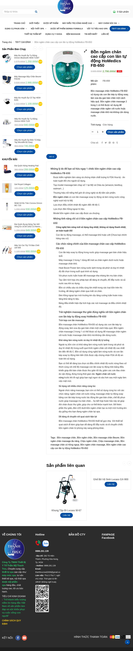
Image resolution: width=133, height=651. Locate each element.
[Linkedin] (110, 143)
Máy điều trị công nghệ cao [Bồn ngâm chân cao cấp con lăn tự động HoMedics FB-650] (77, 23)
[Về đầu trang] (127, 642)
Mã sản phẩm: (94, 82)
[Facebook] (102, 143)
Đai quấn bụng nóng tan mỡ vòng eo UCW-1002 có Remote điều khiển (28, 226)
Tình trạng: (96, 125)
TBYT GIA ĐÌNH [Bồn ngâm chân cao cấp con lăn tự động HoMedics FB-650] (119, 29)
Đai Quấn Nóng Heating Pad (26, 166)
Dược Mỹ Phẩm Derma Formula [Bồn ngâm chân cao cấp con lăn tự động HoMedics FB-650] (66, 29)
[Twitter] (106, 143)
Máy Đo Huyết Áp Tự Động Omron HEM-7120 (25, 120)
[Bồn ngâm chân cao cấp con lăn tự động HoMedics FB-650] (113, 143)
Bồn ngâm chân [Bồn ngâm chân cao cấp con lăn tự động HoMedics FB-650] (84, 437)
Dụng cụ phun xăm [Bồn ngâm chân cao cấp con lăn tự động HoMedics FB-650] (15, 29)
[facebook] (18, 638)
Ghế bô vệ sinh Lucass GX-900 (110, 479)
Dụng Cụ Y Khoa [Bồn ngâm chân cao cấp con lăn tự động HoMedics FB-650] (53, 34)
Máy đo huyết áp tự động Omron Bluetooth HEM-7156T (26, 56)
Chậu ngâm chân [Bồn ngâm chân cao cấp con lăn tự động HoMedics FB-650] (88, 441)
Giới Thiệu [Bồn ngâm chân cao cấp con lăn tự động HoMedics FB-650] (34, 23)
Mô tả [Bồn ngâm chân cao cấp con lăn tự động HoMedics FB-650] (51, 157)
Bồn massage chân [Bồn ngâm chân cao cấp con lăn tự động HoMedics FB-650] (66, 437)
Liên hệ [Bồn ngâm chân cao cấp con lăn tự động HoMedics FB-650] (66, 515)
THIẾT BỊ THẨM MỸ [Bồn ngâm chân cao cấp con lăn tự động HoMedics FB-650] (32, 34)
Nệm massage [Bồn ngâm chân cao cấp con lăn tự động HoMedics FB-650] (73, 34)
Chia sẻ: (95, 143)
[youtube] (24, 638)
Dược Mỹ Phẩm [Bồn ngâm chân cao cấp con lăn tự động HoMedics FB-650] (50, 23)
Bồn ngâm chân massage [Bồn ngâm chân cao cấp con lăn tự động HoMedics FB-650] (92, 445)
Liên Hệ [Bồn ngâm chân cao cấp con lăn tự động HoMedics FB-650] (105, 34)
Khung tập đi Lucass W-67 (66, 510)
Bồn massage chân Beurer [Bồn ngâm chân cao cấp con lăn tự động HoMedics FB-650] (106, 437)
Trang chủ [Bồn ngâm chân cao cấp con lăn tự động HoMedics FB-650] (19, 23)
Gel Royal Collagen (22, 184)
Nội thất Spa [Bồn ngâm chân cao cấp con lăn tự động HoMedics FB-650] (37, 29)
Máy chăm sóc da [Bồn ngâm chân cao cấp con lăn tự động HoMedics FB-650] (107, 23)
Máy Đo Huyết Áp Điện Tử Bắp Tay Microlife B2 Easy (27, 141)
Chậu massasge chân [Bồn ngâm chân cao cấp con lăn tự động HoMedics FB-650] (108, 441)
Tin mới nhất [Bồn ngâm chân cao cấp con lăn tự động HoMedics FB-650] (90, 34)
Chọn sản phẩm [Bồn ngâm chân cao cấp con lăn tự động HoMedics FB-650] (116, 132)
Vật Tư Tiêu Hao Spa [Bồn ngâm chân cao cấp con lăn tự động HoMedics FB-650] (97, 29)
